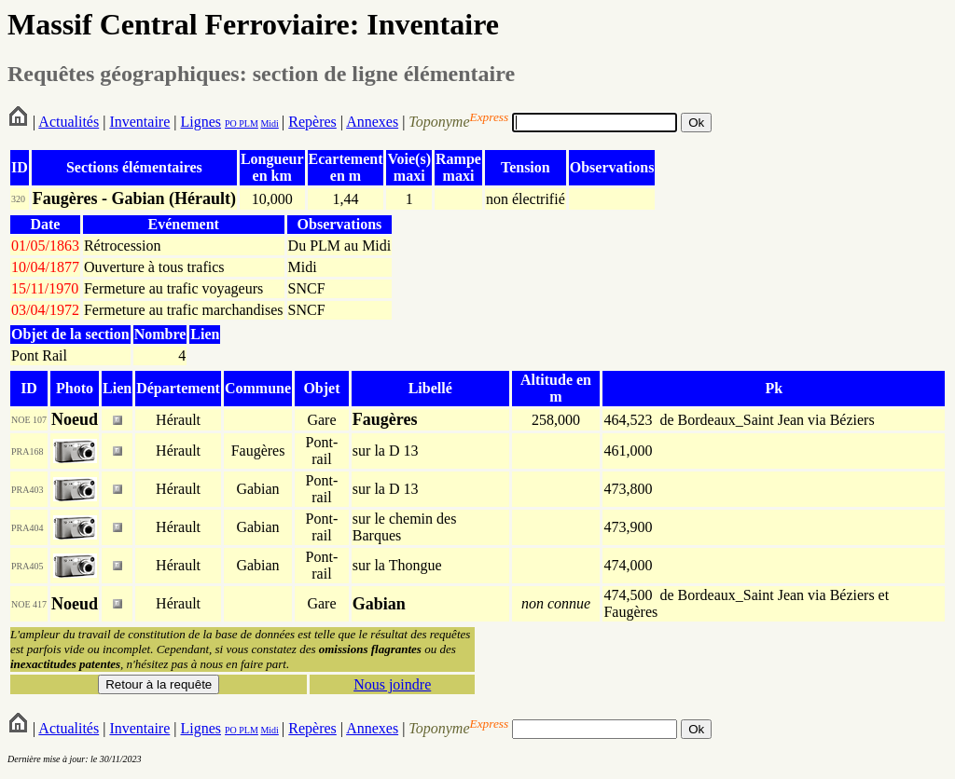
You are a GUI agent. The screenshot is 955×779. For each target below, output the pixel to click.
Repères (312, 122)
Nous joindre (392, 684)
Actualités (68, 122)
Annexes (372, 122)
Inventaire (139, 122)
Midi (269, 123)
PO (231, 123)
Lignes (200, 122)
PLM (247, 123)
